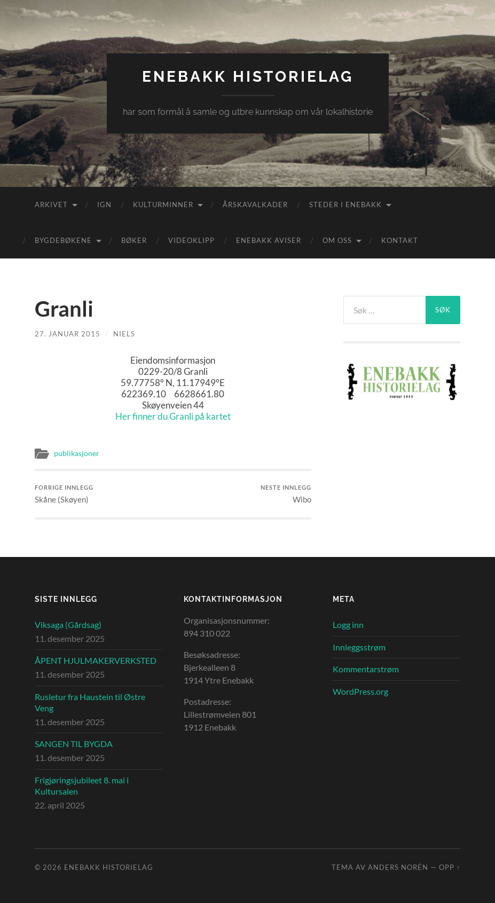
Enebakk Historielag (247, 76)
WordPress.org (360, 691)
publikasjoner (76, 453)
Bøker (134, 240)
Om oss (337, 240)
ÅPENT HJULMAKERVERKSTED (95, 660)
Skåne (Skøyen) (64, 494)
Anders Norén (398, 867)
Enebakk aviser (268, 240)
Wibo (286, 494)
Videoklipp (191, 240)
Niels (124, 333)
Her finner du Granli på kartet (173, 416)
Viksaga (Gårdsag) (68, 624)
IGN (104, 204)
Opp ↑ (449, 867)
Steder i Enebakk (345, 204)
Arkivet (51, 204)
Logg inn (348, 624)
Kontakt (399, 240)
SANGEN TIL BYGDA (74, 744)
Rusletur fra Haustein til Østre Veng (90, 702)
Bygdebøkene (63, 240)
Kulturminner (163, 204)
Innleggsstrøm (359, 647)
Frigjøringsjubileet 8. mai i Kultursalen (82, 785)
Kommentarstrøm (366, 669)
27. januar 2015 (67, 333)
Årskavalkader (255, 204)
